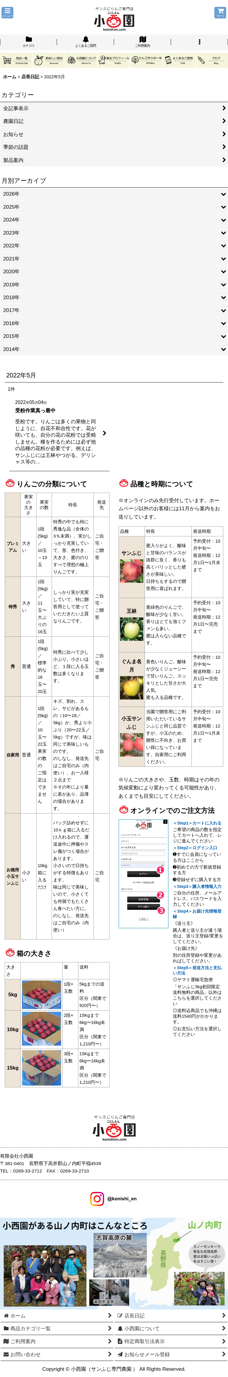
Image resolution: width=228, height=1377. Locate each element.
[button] (7, 12)
